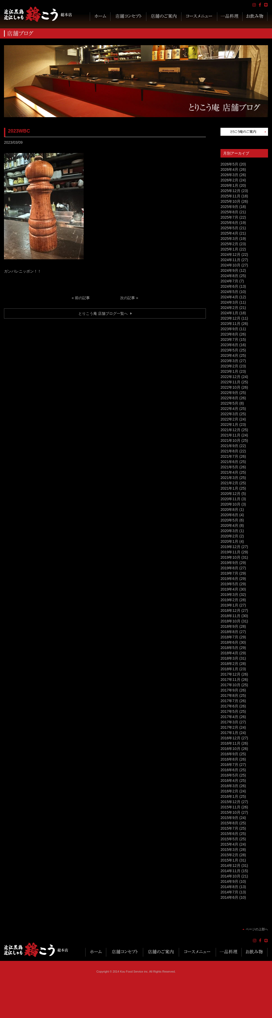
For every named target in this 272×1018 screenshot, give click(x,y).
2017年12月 (230, 674)
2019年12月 (230, 547)
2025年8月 (229, 212)
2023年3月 (229, 361)
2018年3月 (229, 658)
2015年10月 (230, 812)
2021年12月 (230, 430)
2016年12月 (230, 738)
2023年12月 (230, 318)
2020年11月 (230, 499)
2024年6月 (229, 286)
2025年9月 (229, 207)
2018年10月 (230, 621)
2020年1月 (229, 541)
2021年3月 (229, 478)
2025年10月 (230, 201)
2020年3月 (229, 531)
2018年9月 (229, 626)
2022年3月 (229, 414)
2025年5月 (229, 228)
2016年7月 (229, 764)
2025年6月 (229, 222)
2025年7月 (229, 217)
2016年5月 (229, 775)
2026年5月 (229, 164)
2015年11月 (230, 807)
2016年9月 (229, 754)
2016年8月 (229, 759)
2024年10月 (230, 265)
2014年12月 (230, 865)
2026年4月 (229, 169)
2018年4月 (229, 653)
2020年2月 (229, 536)
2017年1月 (229, 733)
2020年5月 (229, 520)
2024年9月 (229, 270)
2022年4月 (229, 408)
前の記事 (82, 298)
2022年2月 (229, 419)
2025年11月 (230, 196)
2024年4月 (229, 297)
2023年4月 (229, 355)
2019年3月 (229, 594)
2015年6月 (229, 834)
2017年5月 (229, 711)
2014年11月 (230, 871)
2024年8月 (229, 276)
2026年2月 (229, 180)
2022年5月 (229, 403)
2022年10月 (230, 387)
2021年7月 (229, 456)
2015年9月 (229, 818)
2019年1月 (229, 605)
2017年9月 (229, 690)
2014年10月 (230, 876)
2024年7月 (229, 281)
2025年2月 (229, 244)
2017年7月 (229, 701)
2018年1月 (229, 669)
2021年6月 (229, 462)
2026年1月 (229, 185)
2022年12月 (230, 377)
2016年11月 (230, 743)
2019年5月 (229, 584)
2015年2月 (229, 855)
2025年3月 (229, 238)
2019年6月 (229, 578)
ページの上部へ (257, 929)
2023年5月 (229, 350)
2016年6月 (229, 770)
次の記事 (127, 298)
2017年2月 (229, 727)
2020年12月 (230, 493)
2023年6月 (229, 345)
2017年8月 (229, 695)
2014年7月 (229, 892)
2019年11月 (230, 552)
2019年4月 (229, 589)
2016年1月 (229, 796)
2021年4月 (229, 472)
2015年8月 (229, 823)
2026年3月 (229, 175)
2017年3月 (229, 722)
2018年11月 (230, 616)
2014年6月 (229, 897)
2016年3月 (229, 786)
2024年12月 (230, 254)
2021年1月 (229, 488)
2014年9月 (229, 881)
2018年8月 (229, 632)
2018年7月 (229, 637)
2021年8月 (229, 451)
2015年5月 (229, 839)
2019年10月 (230, 557)
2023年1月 (229, 371)
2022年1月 (229, 424)
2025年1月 (229, 249)
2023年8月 (229, 334)
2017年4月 (229, 717)
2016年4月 (229, 780)
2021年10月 (230, 440)
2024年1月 (229, 313)
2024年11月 (230, 260)
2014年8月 (229, 887)
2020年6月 (229, 515)
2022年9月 (229, 393)
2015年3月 (229, 849)
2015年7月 (229, 828)
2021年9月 (229, 446)
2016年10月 (230, 748)
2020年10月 (230, 504)
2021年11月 (230, 435)
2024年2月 (229, 308)
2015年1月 (229, 860)
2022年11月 (230, 382)
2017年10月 (230, 685)
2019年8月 (229, 568)
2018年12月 (230, 610)
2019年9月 (229, 563)
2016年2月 (229, 791)
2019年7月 (229, 573)
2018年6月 (229, 642)
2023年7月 (229, 339)
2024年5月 (229, 292)
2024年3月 (229, 302)
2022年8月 (229, 398)
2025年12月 (230, 191)
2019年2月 (229, 600)
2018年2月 (229, 663)
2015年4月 (229, 844)
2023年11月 (230, 323)
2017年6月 (229, 706)
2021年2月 (229, 483)
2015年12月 (230, 802)
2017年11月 (230, 679)
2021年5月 (229, 467)
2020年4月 (229, 525)
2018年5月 (229, 648)
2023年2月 (229, 366)
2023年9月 (229, 329)
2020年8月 (229, 509)
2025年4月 (229, 233)
